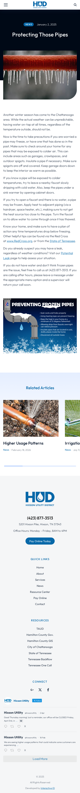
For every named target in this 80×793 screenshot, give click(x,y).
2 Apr (42, 713)
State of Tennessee (62, 241)
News (6, 449)
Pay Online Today (40, 541)
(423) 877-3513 (40, 518)
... (17, 720)
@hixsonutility (31, 713)
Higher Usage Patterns (23, 443)
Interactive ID (48, 788)
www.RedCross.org (19, 241)
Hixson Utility (13, 712)
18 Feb (42, 737)
